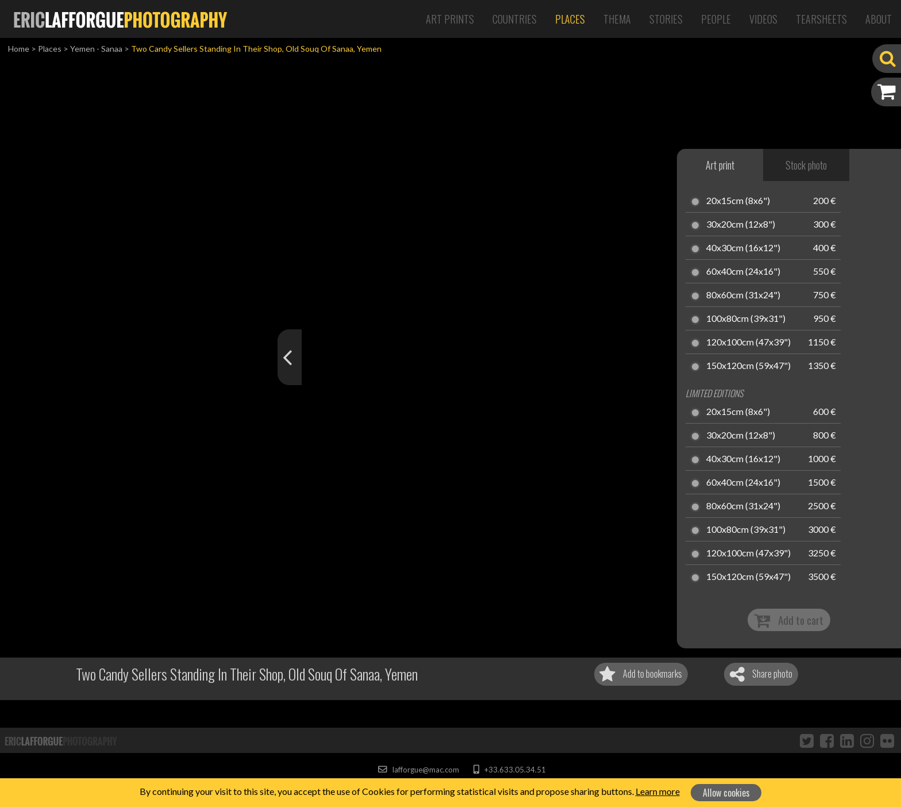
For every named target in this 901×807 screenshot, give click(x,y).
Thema (617, 18)
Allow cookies (726, 793)
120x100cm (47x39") (748, 342)
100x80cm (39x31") (746, 319)
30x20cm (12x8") (740, 224)
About (878, 18)
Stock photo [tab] (806, 164)
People (716, 18)
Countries (514, 18)
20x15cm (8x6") (738, 201)
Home (18, 48)
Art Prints (450, 18)
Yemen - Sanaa (96, 48)
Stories (666, 18)
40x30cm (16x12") (743, 248)
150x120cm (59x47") (748, 366)
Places (570, 18)
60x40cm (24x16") (743, 271)
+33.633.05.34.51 (509, 769)
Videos (763, 18)
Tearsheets (821, 18)
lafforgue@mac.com (418, 769)
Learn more (658, 791)
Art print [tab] (720, 164)
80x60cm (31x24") (743, 295)
